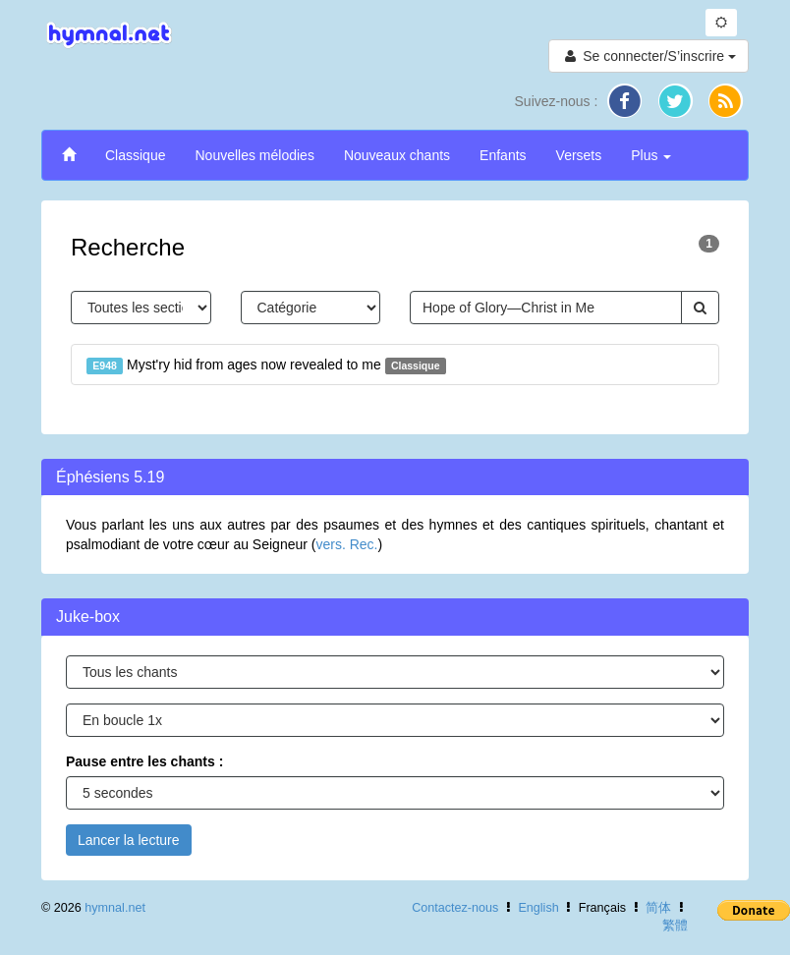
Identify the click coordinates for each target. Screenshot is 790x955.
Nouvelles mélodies (254, 155)
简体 (658, 908)
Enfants (503, 155)
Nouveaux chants (397, 155)
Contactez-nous (455, 908)
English (538, 908)
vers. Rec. (346, 544)
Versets (579, 155)
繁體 (675, 925)
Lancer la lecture (129, 840)
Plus (651, 155)
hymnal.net (115, 908)
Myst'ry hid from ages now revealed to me (266, 365)
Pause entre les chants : (144, 761)
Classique (135, 155)
